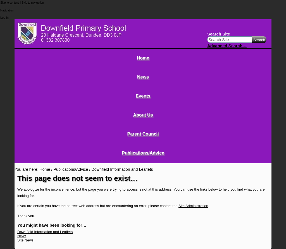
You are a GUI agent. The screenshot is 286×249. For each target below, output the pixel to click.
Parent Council (143, 134)
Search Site (218, 34)
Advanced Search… (227, 45)
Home (143, 58)
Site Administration (193, 206)
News (143, 77)
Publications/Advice (143, 153)
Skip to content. (10, 2)
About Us (143, 115)
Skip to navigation (33, 2)
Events (143, 96)
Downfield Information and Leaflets (45, 232)
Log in (4, 17)
